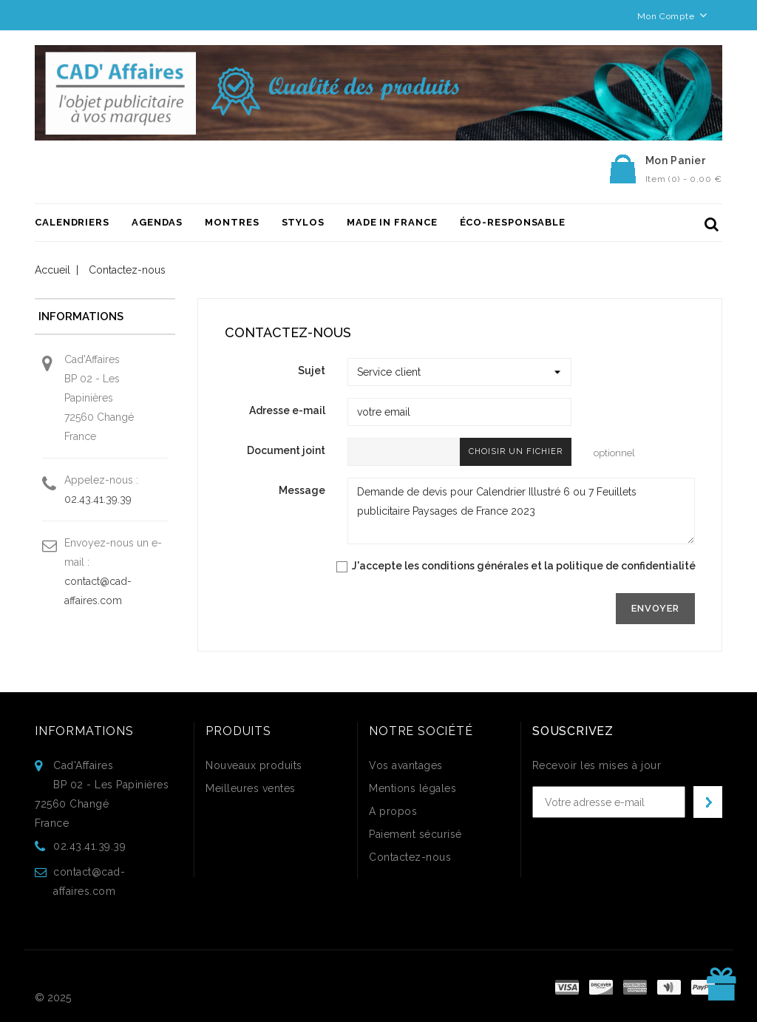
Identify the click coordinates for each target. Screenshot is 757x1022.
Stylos (303, 222)
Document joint (286, 450)
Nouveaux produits (254, 765)
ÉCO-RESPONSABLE (513, 222)
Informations (84, 731)
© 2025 (53, 998)
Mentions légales (412, 788)
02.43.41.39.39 (98, 499)
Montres (232, 222)
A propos (393, 811)
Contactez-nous (410, 857)
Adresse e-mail (287, 410)
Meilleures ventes (251, 788)
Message (302, 490)
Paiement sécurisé (415, 834)
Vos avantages (406, 765)
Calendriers (72, 222)
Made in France (392, 222)
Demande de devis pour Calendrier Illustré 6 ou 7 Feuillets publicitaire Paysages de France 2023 (521, 511)
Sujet (311, 370)
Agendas (157, 222)
